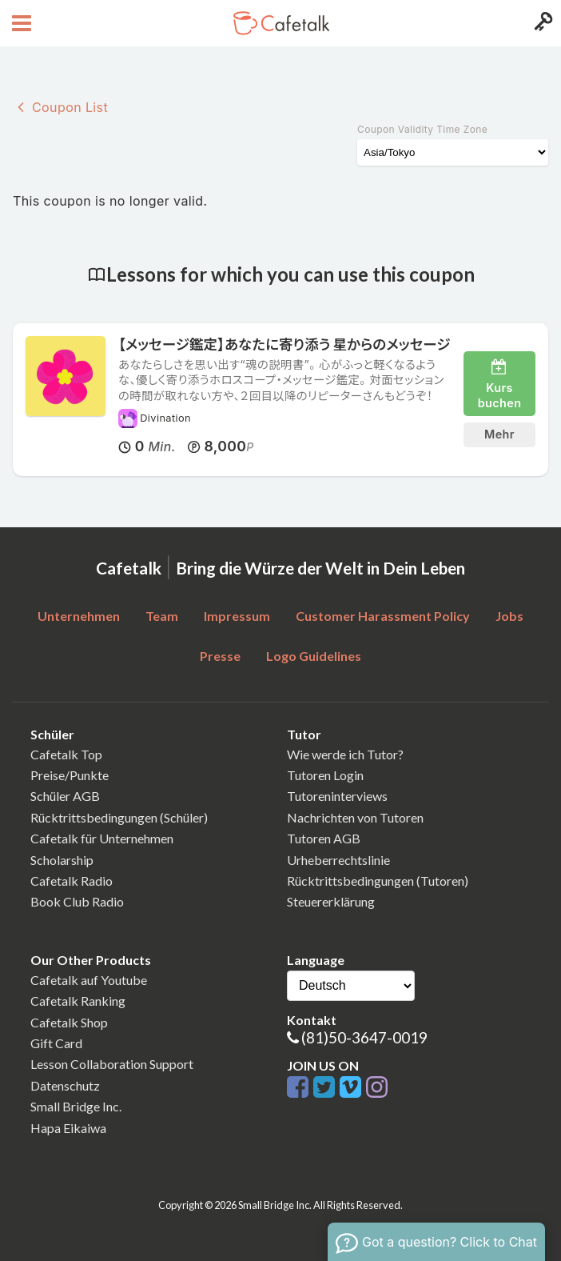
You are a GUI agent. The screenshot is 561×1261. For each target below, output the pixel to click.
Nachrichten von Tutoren (355, 817)
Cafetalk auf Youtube (88, 979)
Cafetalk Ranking (77, 1000)
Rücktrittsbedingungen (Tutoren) (377, 880)
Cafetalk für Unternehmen (101, 838)
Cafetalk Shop (69, 1022)
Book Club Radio (77, 901)
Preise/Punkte (69, 775)
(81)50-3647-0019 (364, 1037)
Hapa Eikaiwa (68, 1127)
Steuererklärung (331, 901)
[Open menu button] (19, 23)
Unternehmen (79, 615)
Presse (220, 655)
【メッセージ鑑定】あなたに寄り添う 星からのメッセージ (284, 344)
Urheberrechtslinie (338, 859)
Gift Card (56, 1043)
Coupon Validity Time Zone (422, 129)
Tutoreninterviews (337, 795)
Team (161, 615)
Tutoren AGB (323, 838)
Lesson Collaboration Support (111, 1063)
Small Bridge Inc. (75, 1106)
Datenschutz (65, 1085)
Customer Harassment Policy (383, 615)
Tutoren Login (325, 775)
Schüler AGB (65, 795)
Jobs (509, 615)
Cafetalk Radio (71, 880)
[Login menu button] (541, 23)
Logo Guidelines (313, 655)
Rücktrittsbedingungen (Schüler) (119, 817)
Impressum (237, 615)
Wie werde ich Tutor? (345, 754)
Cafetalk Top (66, 754)
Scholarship (62, 859)
